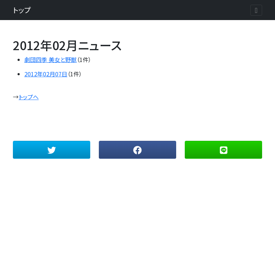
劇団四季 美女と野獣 (50, 59)
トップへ (29, 96)
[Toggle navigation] (256, 10)
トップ (21, 10)
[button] (51, 150)
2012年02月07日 (45, 74)
